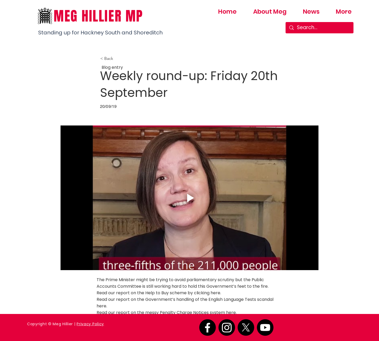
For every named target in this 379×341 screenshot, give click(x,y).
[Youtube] (265, 327)
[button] (117, 58)
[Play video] (189, 197)
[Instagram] (226, 327)
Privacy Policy (90, 324)
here (215, 293)
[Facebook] (207, 327)
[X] (246, 327)
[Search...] (319, 27)
